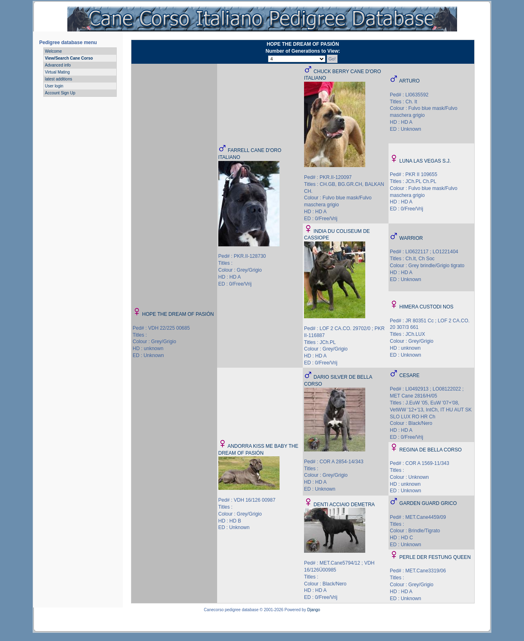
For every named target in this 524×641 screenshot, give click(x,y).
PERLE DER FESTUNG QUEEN (435, 557)
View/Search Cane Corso (69, 58)
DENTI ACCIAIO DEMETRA (344, 504)
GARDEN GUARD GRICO (428, 503)
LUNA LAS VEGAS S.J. (425, 161)
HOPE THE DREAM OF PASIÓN (178, 314)
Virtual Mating (57, 72)
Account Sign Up (60, 93)
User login (54, 86)
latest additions (58, 79)
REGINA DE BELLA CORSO (431, 450)
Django (313, 609)
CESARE (410, 375)
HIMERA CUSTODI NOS (426, 307)
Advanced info (58, 65)
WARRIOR (411, 238)
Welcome (53, 51)
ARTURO (409, 81)
